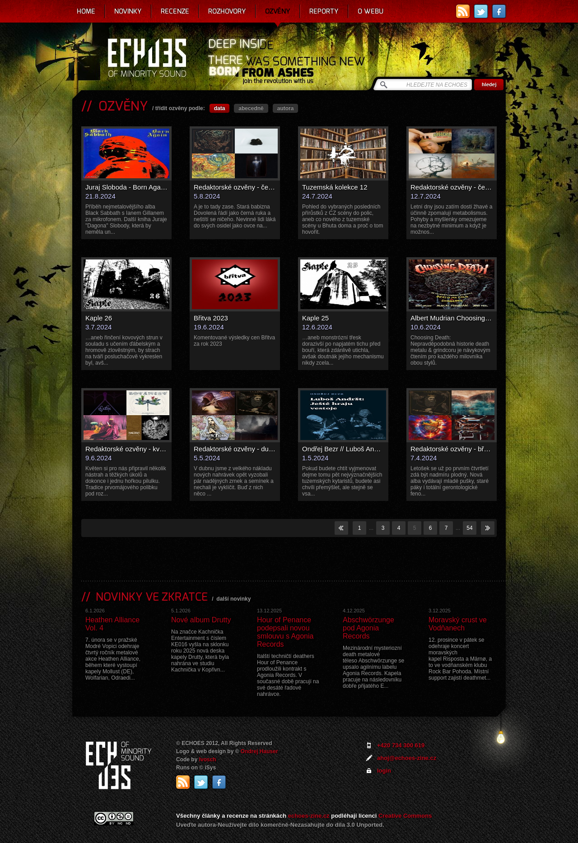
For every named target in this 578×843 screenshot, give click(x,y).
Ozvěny (277, 11)
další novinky (233, 599)
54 (469, 528)
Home (86, 11)
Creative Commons (405, 815)
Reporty (324, 11)
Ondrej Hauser (259, 751)
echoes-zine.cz (309, 815)
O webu (370, 11)
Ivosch (207, 759)
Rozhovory (227, 11)
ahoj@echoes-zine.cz (406, 758)
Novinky (128, 11)
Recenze (175, 11)
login (384, 770)
